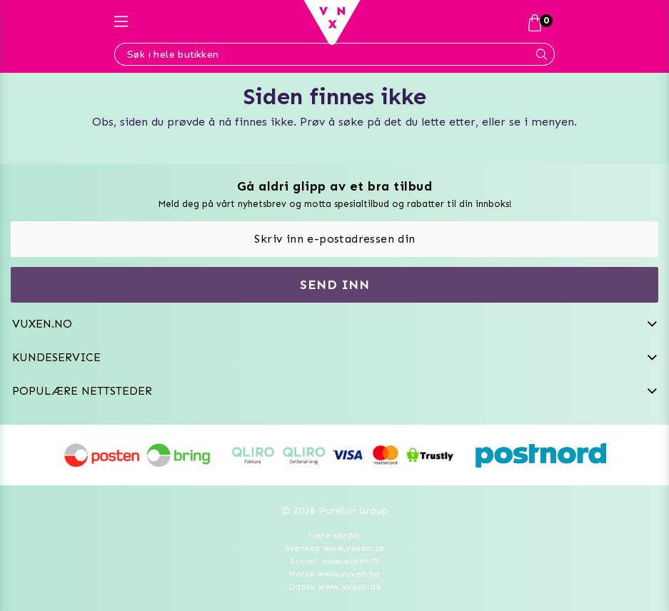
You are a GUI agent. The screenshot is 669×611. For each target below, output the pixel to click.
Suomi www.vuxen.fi (334, 561)
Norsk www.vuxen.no (334, 574)
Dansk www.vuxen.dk (334, 587)
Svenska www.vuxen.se (335, 548)
